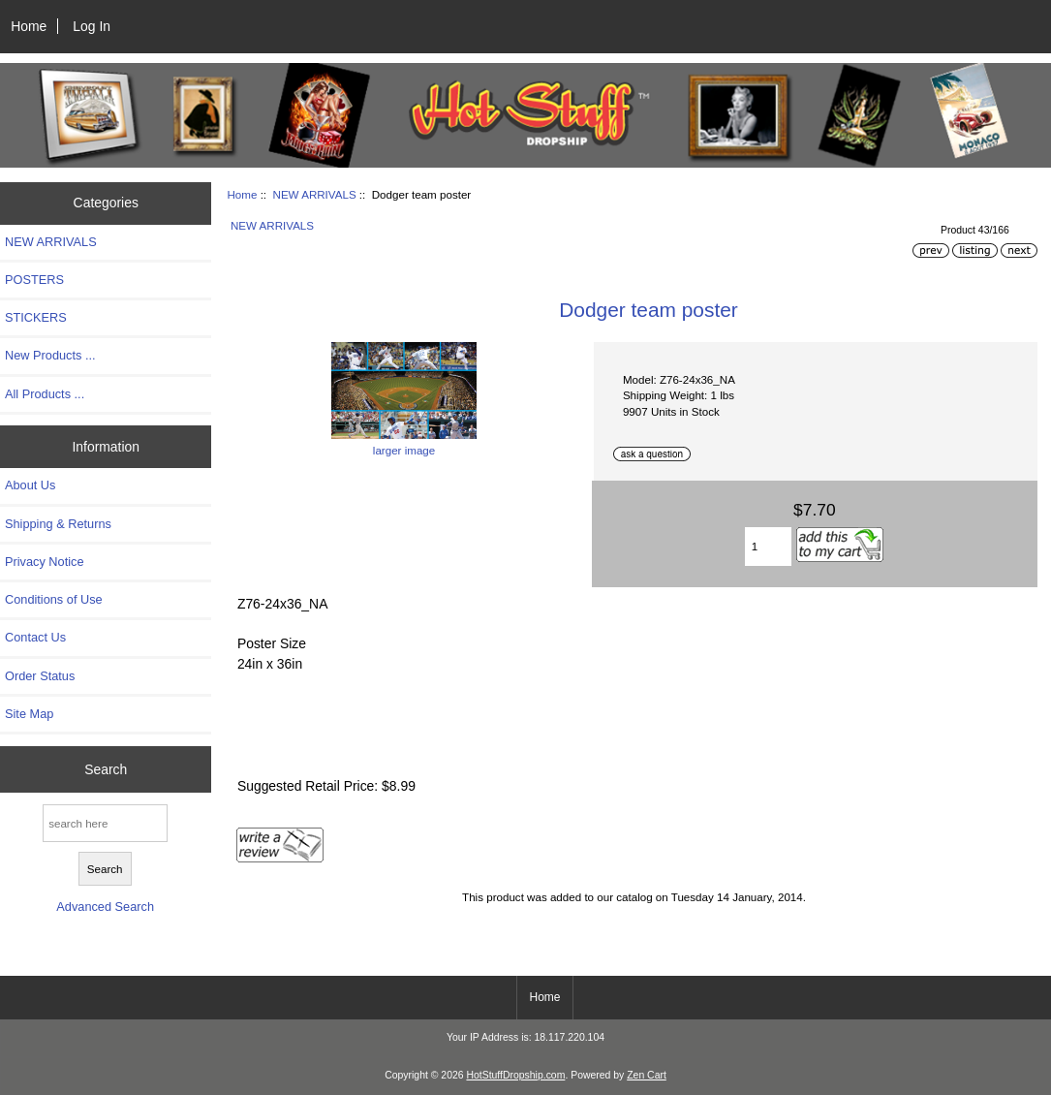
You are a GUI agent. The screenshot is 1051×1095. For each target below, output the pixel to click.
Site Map (29, 713)
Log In (91, 26)
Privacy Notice (44, 561)
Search (105, 769)
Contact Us (35, 637)
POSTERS (34, 279)
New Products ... (50, 355)
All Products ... (44, 394)
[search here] (105, 823)
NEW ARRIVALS (314, 194)
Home (28, 26)
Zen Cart (646, 1075)
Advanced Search (105, 906)
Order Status (40, 676)
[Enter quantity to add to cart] (768, 546)
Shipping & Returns (58, 523)
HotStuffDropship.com (515, 1075)
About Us (30, 485)
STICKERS (36, 317)
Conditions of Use (54, 599)
